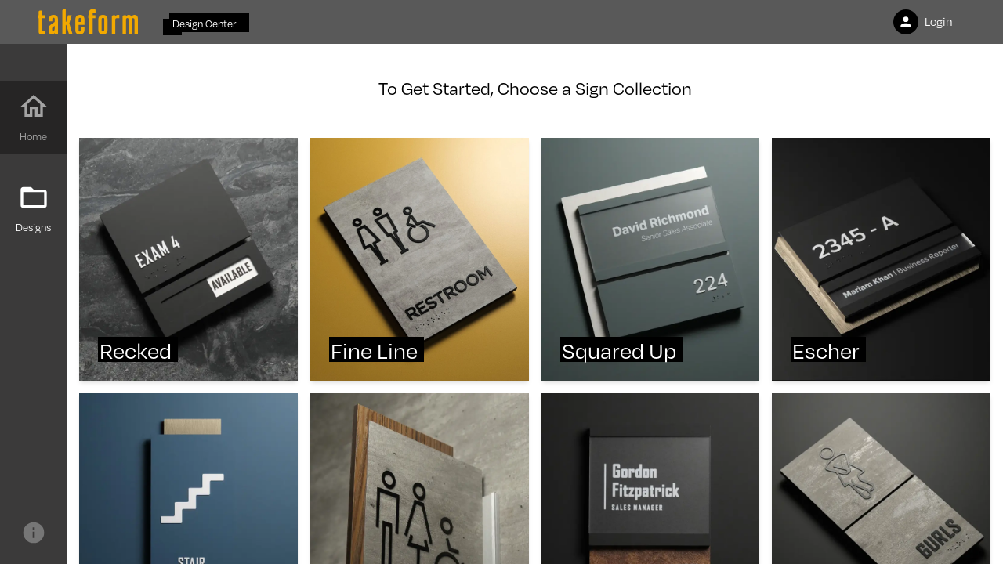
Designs (33, 208)
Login (923, 21)
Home (33, 117)
